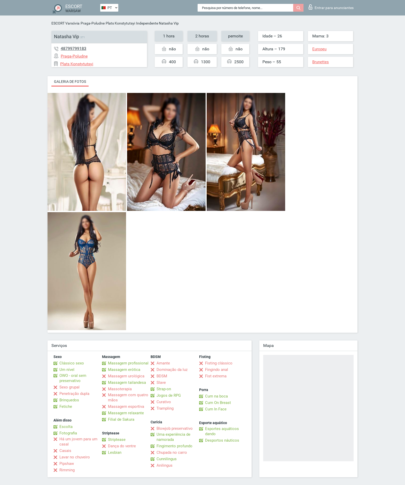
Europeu (319, 49)
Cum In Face (216, 409)
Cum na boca (216, 396)
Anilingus (165, 465)
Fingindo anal (216, 369)
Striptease (117, 439)
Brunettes (320, 62)
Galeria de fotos (70, 81)
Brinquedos (69, 400)
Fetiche (65, 406)
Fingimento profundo (174, 446)
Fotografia (68, 433)
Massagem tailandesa (127, 382)
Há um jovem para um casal (78, 442)
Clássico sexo (71, 363)
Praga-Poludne (93, 23)
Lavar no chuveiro (74, 457)
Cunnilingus (167, 459)
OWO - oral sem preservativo (72, 378)
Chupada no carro (172, 452)
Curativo (164, 402)
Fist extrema (216, 376)
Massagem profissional (128, 363)
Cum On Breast (218, 402)
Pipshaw (66, 463)
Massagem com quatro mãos (128, 397)
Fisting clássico (218, 363)
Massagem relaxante (126, 413)
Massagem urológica (126, 376)
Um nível (66, 369)
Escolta (66, 426)
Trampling (165, 408)
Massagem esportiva (126, 406)
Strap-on (164, 389)
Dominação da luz (172, 369)
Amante (163, 363)
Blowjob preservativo (175, 428)
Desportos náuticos (222, 440)
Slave (161, 382)
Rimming (67, 470)
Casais (65, 450)
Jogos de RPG (169, 395)
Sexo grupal (69, 387)
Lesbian (114, 452)
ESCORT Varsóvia (65, 23)
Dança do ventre (122, 446)
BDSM (162, 376)
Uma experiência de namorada (173, 437)
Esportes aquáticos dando (222, 431)
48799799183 (73, 48)
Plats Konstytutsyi (120, 23)
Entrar (331, 7)
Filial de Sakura (121, 419)
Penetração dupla (74, 393)
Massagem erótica (124, 369)
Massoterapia (120, 389)
